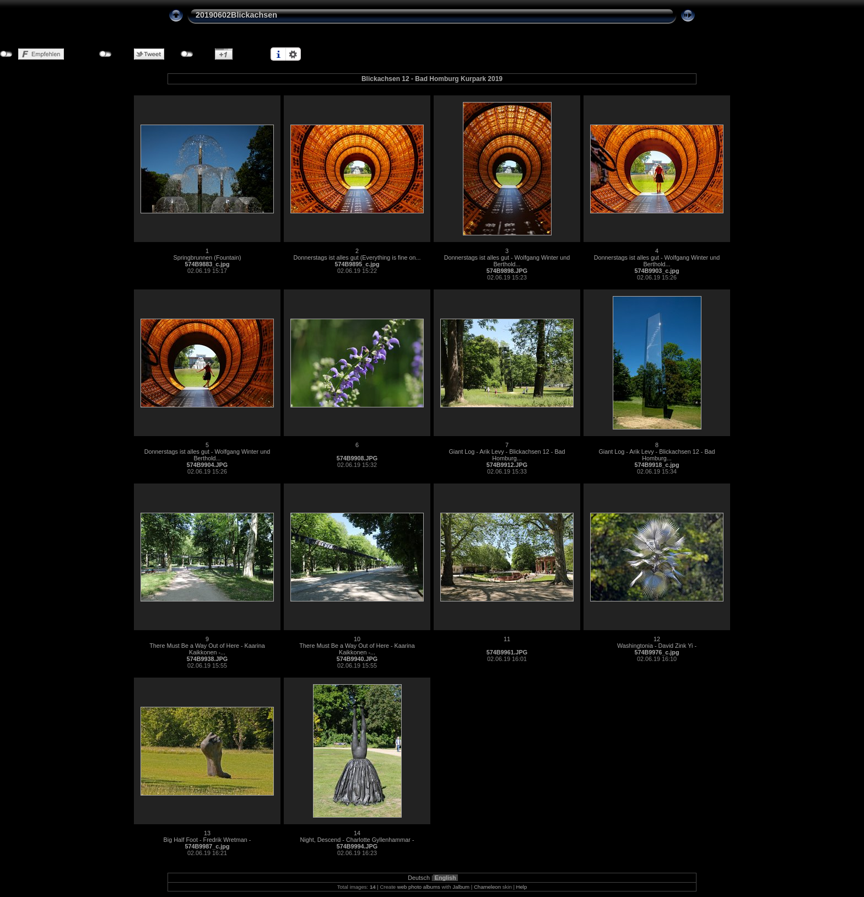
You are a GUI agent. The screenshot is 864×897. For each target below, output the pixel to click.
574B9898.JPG (507, 270)
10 (357, 639)
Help (521, 887)
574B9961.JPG (507, 652)
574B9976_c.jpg (656, 652)
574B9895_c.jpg (356, 264)
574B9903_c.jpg (656, 270)
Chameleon (487, 887)
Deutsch (418, 877)
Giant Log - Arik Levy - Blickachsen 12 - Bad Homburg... (507, 454)
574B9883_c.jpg (207, 264)
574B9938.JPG (207, 659)
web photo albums (418, 887)
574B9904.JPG (207, 464)
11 (507, 639)
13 (207, 833)
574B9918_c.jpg (656, 464)
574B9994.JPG (357, 846)
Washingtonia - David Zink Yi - (656, 645)
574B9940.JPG (357, 659)
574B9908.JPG (357, 458)
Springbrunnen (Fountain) (207, 257)
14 (357, 833)
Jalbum (460, 887)
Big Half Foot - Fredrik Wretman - (207, 839)
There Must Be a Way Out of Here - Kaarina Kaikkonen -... (207, 649)
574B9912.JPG (507, 464)
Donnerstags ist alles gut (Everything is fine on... (356, 257)
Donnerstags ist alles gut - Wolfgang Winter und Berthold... (507, 260)
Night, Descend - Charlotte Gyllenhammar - (357, 839)
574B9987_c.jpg (207, 846)
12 (657, 639)
